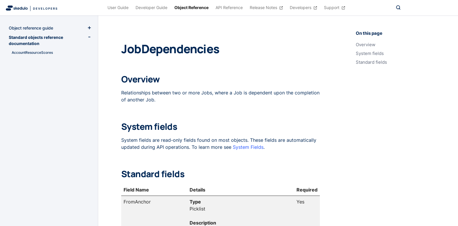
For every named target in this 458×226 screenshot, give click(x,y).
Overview (365, 44)
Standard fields (371, 62)
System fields (370, 53)
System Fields (248, 147)
